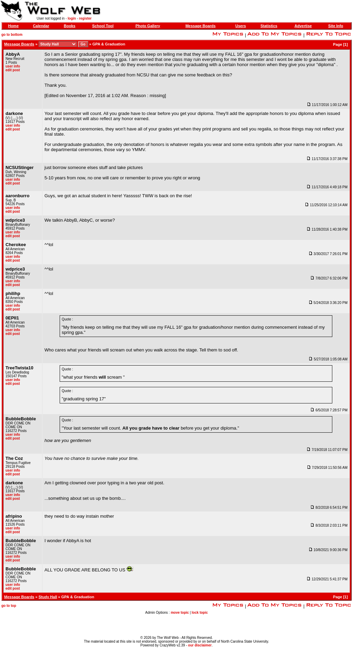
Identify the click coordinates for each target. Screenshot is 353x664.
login (72, 18)
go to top (8, 606)
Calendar (41, 26)
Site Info (335, 26)
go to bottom (11, 34)
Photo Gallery (147, 26)
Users (240, 26)
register (85, 18)
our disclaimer (200, 645)
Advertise (303, 26)
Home (13, 26)
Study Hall (48, 597)
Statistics (268, 26)
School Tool (102, 26)
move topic (180, 612)
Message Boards (200, 26)
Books (69, 26)
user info (13, 66)
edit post (13, 70)
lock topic (200, 612)
